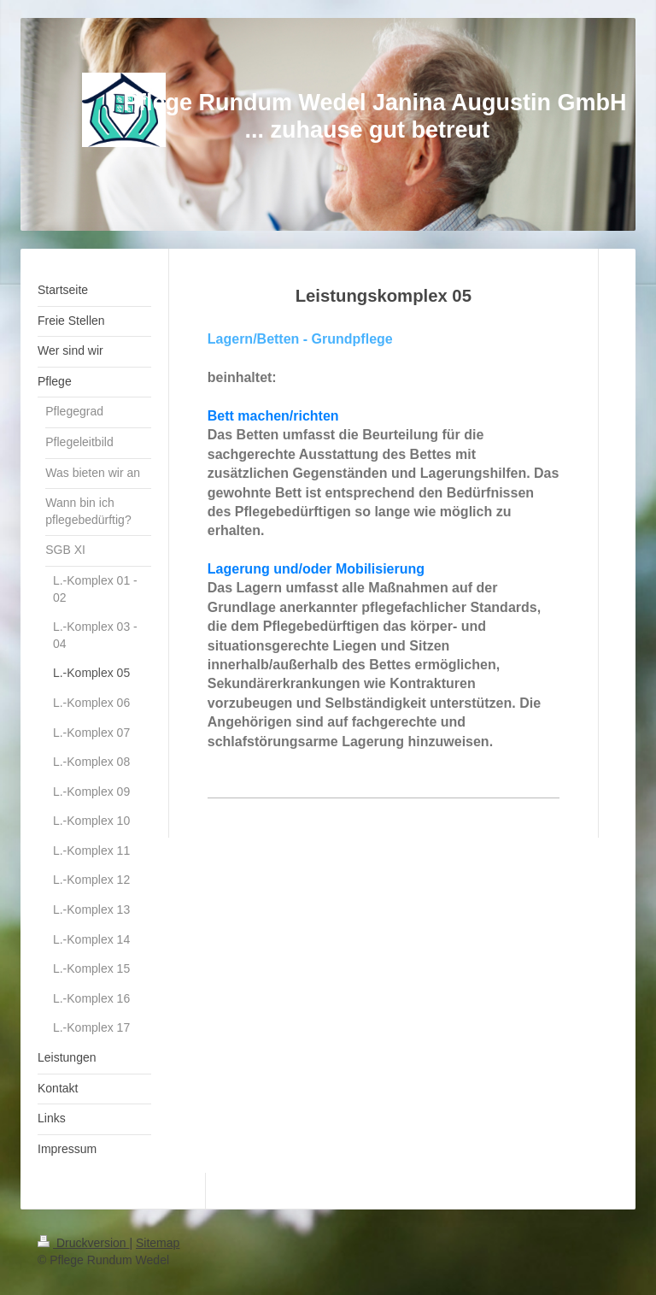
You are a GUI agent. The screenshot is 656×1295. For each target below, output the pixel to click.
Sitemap (157, 1243)
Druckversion (83, 1243)
